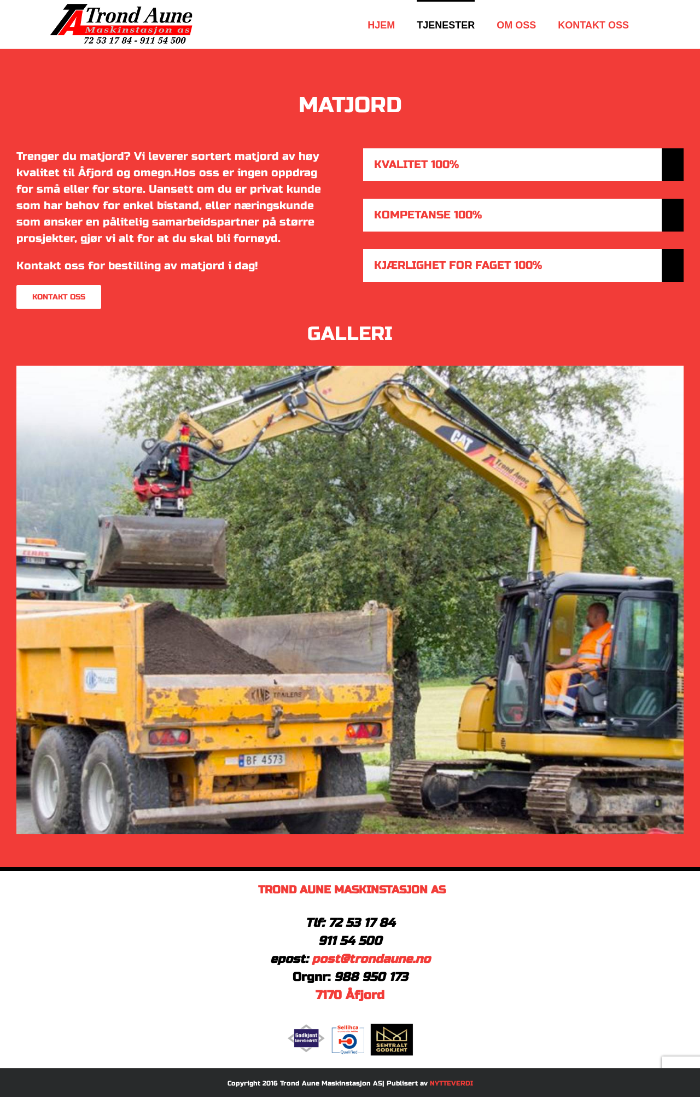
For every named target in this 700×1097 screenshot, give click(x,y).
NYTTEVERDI (451, 1083)
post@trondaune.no (371, 959)
